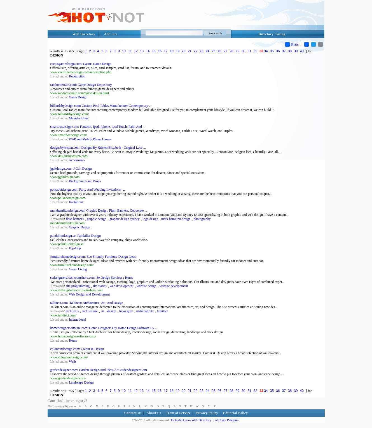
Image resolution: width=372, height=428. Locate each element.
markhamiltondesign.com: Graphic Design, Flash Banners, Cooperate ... (98, 210)
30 (243, 51)
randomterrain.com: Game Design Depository (81, 85)
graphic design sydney (124, 219)
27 (225, 51)
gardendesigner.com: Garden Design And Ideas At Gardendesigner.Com (98, 370)
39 (296, 51)
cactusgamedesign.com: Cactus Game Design (81, 64)
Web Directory (83, 34)
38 (290, 51)
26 (219, 51)
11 (130, 51)
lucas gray (126, 311)
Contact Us (133, 413)
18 (172, 51)
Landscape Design (81, 382)
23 (201, 51)
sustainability (145, 311)
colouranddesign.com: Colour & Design (77, 349)
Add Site (110, 34)
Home (73, 340)
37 (284, 51)
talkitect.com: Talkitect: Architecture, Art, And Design (86, 303)
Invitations (76, 202)
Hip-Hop (75, 248)
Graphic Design (79, 227)
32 (255, 51)
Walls (72, 361)
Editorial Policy (235, 413)
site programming (78, 286)
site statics (100, 286)
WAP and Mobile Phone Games (90, 139)
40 (301, 51)
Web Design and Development (89, 294)
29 (237, 51)
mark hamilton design (176, 219)
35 (272, 51)
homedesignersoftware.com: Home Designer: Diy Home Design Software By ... (104, 328)
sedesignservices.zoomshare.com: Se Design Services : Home (91, 278)
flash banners (75, 219)
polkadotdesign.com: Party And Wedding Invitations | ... (88, 189)
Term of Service (178, 413)
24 (207, 51)
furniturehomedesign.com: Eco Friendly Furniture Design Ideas (93, 257)
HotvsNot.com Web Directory (191, 420)
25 (213, 51)
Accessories (77, 160)
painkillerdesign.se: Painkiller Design (75, 236)
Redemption (77, 76)
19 (177, 51)
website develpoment (174, 286)
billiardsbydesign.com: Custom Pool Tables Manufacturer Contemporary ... (101, 106)
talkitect (162, 311)
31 (249, 51)
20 (183, 51)
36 (278, 51)
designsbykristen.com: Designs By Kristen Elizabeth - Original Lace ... (98, 148)
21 (189, 51)
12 (135, 51)
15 (153, 51)
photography (202, 219)
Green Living (78, 269)
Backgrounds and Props (85, 181)
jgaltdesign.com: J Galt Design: (71, 169)
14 (147, 51)
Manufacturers (78, 118)
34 (266, 51)
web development (122, 286)
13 (142, 51)
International (77, 319)
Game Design (78, 97)
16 (160, 51)
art (102, 311)
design (111, 311)
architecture (90, 311)
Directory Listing (272, 34)
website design (146, 286)
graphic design (96, 219)
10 (124, 51)
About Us (153, 413)
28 (231, 51)
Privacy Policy (207, 413)
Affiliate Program (227, 420)
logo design (150, 219)
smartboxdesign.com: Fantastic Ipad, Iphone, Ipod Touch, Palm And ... (97, 127)
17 (165, 51)
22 (195, 51)
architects (72, 311)
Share (291, 44)
